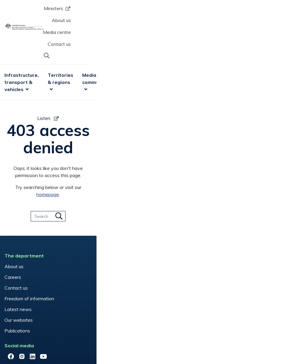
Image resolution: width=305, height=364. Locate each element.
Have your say (172, 193)
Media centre (207, 10)
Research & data (261, 35)
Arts (233, 32)
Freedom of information (39, 225)
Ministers (137, 10)
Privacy (82, 341)
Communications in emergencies (105, 206)
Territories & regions (110, 35)
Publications (27, 257)
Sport (212, 32)
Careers (22, 203)
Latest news (27, 235)
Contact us (242, 10)
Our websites (28, 246)
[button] (285, 10)
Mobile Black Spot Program (114, 220)
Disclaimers (54, 341)
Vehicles (94, 252)
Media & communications (165, 35)
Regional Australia (104, 242)
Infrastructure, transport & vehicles (46, 35)
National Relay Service (109, 231)
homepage (186, 121)
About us (174, 10)
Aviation (94, 193)
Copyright (23, 341)
